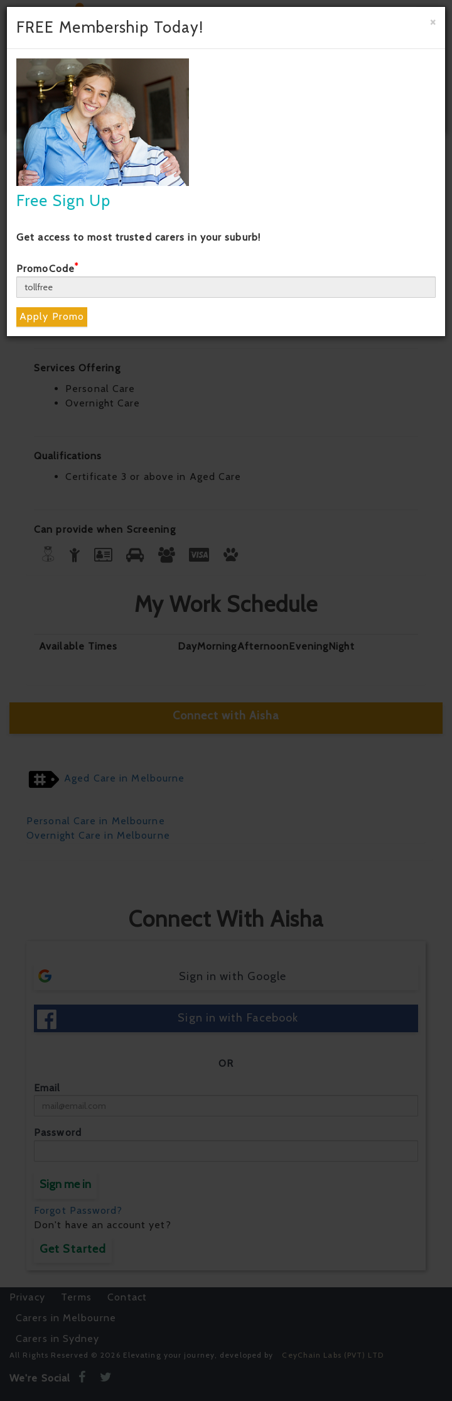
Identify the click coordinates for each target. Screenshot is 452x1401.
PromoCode (47, 269)
